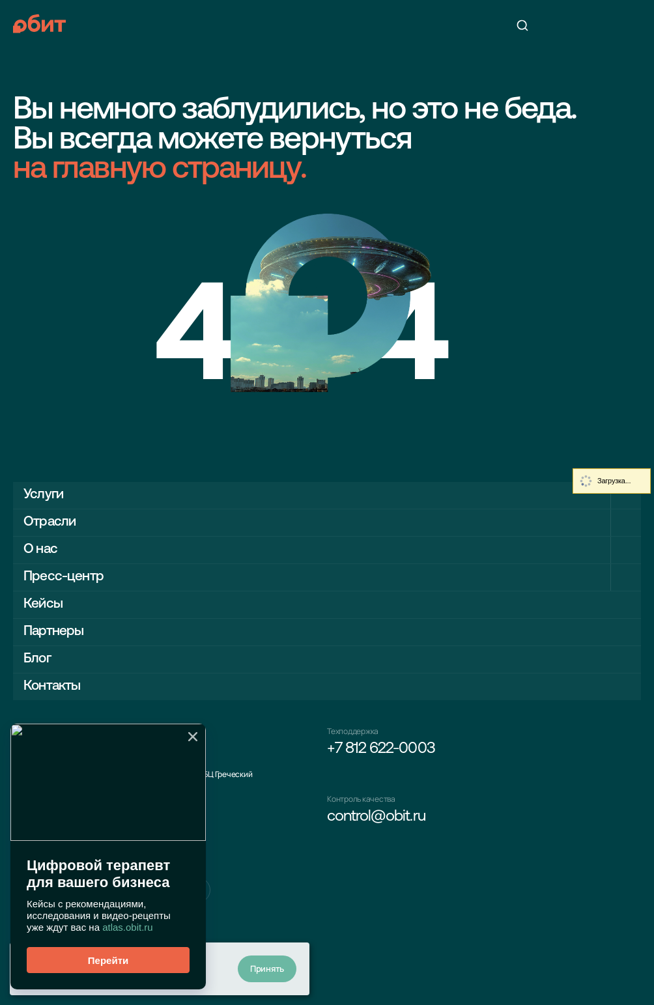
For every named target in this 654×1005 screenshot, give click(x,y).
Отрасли (49, 522)
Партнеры (53, 631)
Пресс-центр (63, 577)
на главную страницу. (159, 170)
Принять (267, 968)
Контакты (51, 686)
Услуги (43, 495)
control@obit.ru (376, 817)
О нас (40, 549)
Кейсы (43, 604)
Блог (37, 659)
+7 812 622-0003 (381, 749)
